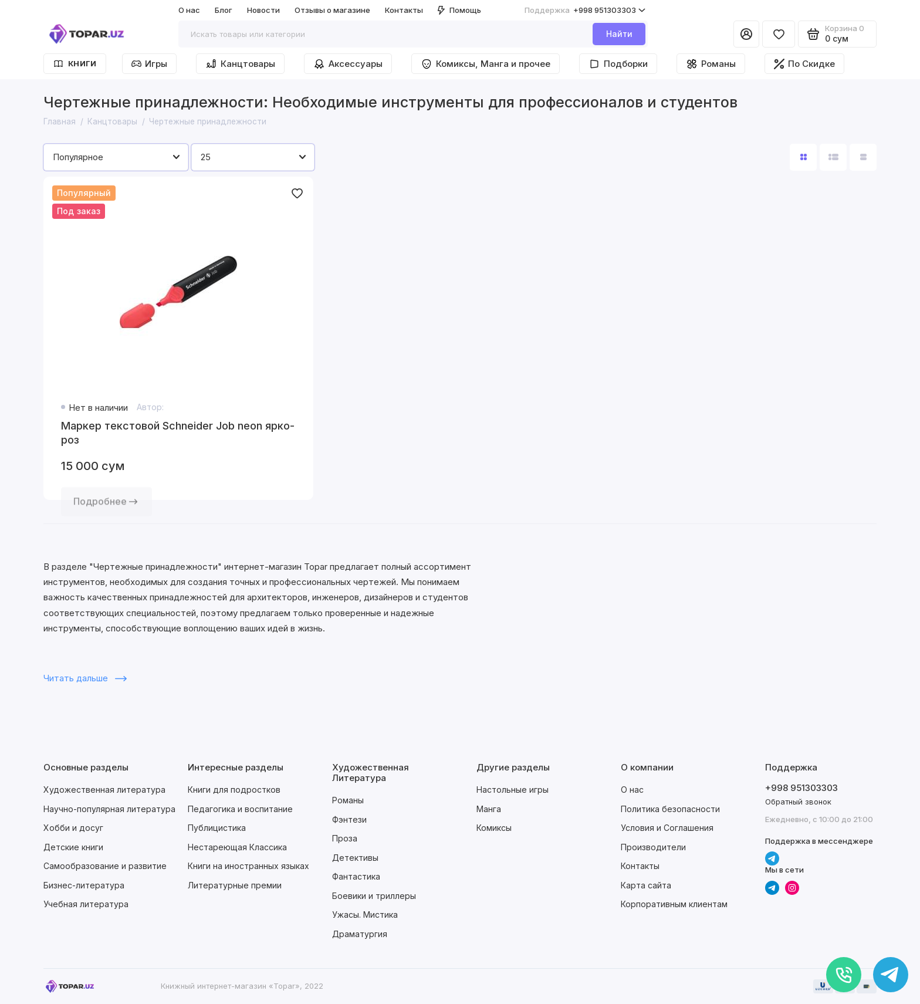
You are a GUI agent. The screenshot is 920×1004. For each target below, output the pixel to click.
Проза (344, 838)
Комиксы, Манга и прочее (485, 64)
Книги (74, 64)
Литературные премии (235, 885)
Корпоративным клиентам (674, 904)
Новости (263, 10)
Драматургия (359, 934)
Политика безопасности (670, 809)
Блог (223, 10)
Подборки (618, 64)
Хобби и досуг (73, 828)
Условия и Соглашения (667, 828)
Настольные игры (512, 790)
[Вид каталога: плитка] (803, 157)
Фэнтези (349, 819)
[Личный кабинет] (746, 34)
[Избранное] (778, 34)
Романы (711, 64)
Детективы (355, 858)
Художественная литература (104, 790)
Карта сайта (646, 885)
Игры (149, 63)
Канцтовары (240, 64)
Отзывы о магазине (332, 10)
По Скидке (804, 63)
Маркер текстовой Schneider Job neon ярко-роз (178, 433)
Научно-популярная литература (109, 809)
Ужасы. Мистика (365, 915)
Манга (488, 809)
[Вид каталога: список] (833, 157)
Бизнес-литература (83, 885)
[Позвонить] (843, 974)
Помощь (459, 10)
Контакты (404, 10)
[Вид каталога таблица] (863, 157)
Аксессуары (348, 64)
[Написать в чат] (890, 974)
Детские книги (73, 847)
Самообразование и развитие (105, 866)
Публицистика (217, 828)
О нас (189, 10)
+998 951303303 (585, 10)
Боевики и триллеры (374, 896)
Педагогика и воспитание (240, 809)
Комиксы (494, 828)
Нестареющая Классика (237, 847)
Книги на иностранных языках (248, 866)
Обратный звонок (798, 801)
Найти (619, 34)
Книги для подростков (234, 790)
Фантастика (356, 876)
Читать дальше (85, 678)
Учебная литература (85, 904)
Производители (653, 847)
